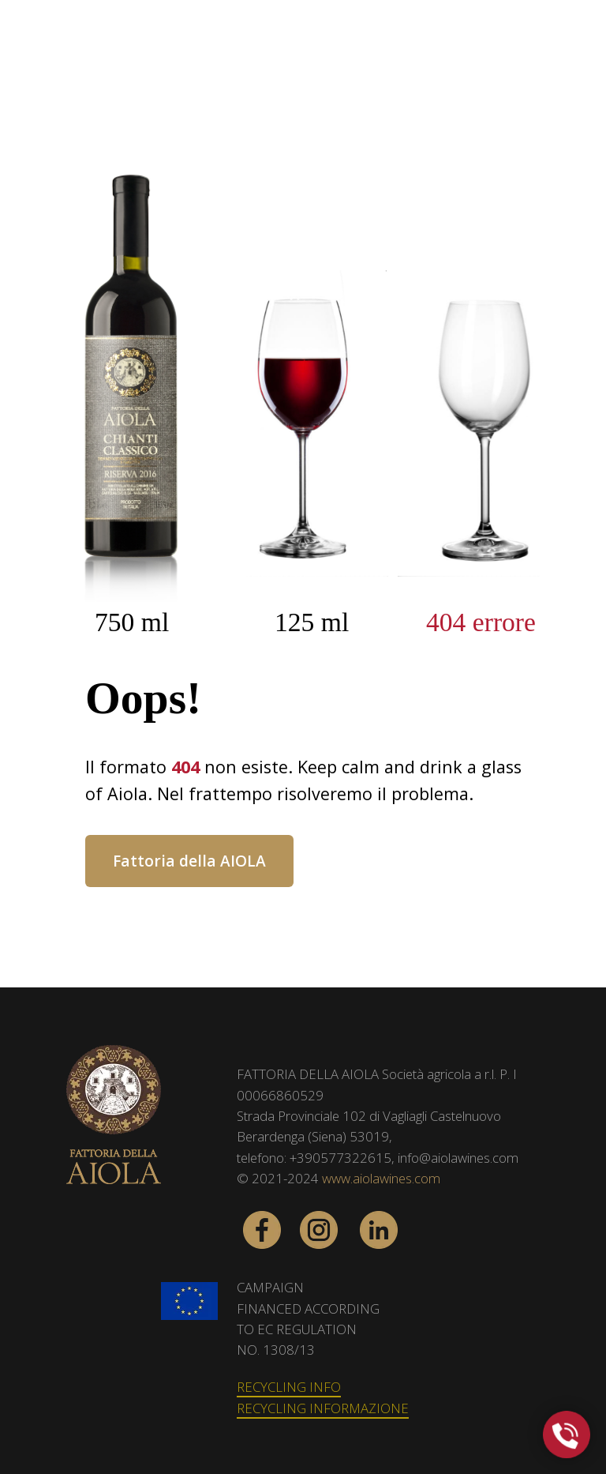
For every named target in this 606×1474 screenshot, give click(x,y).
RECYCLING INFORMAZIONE (323, 1408)
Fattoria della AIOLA (189, 860)
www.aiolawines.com (381, 1178)
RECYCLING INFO (289, 1387)
